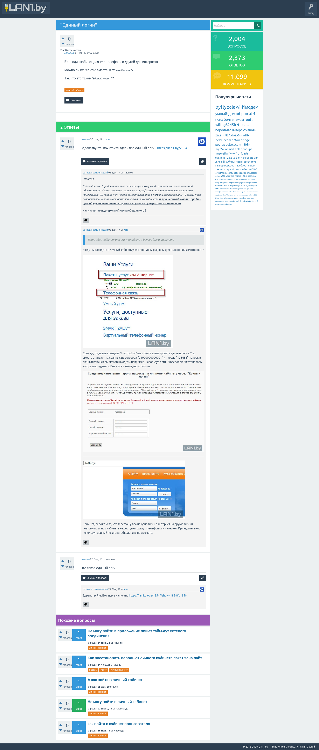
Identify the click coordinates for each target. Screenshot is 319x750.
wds (251, 189)
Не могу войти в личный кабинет (117, 702)
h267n (235, 140)
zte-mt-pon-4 (253, 201)
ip (234, 169)
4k (227, 195)
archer (218, 173)
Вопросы (93, 11)
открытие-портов (222, 179)
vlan (228, 189)
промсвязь (227, 173)
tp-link (236, 157)
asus (239, 179)
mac (108, 139)
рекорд (244, 179)
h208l (244, 176)
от (239, 153)
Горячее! (108, 11)
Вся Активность (62, 11)
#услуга (229, 204)
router (249, 119)
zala (231, 107)
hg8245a (221, 149)
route (217, 195)
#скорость (247, 157)
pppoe (237, 173)
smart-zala (233, 149)
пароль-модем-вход (231, 186)
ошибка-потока (234, 176)
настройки (242, 169)
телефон (252, 173)
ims (245, 192)
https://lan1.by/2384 (172, 148)
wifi (218, 125)
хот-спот (231, 198)
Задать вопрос (144, 11)
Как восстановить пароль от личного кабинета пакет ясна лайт (145, 658)
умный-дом (225, 113)
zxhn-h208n (221, 176)
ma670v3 (252, 169)
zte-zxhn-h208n (252, 195)
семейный (230, 192)
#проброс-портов (245, 165)
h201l (232, 189)
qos (248, 189)
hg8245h (229, 125)
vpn (250, 149)
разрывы (252, 176)
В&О (80, 11)
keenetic (220, 169)
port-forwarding (240, 198)
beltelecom (233, 144)
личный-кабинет (74, 90)
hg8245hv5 (249, 161)
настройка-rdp (251, 183)
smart (218, 165)
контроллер (238, 192)
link (256, 157)
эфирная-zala (223, 157)
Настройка (219, 186)
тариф (229, 169)
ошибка (223, 195)
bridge (245, 140)
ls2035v (242, 186)
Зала (221, 198)
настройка (224, 182)
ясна (219, 119)
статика (223, 189)
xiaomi (239, 161)
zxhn (255, 179)
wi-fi (240, 107)
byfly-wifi (231, 153)
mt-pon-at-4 (245, 114)
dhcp (217, 182)
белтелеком (234, 119)
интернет (254, 192)
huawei (220, 153)
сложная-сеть (220, 204)
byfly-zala (241, 183)
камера (244, 173)
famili (244, 153)
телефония (219, 192)
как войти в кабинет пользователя (119, 724)
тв (225, 192)
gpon (244, 149)
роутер (220, 144)
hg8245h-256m (232, 135)
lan (229, 130)
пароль (93, 670)
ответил (85, 139)
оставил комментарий (95, 172)
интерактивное (240, 189)
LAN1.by (263, 746)
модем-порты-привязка (237, 195)
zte (239, 125)
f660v (217, 189)
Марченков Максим (283, 746)
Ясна (217, 198)
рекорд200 (228, 165)
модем (251, 107)
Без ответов (124, 11)
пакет (104, 670)
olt (247, 201)
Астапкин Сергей (305, 746)
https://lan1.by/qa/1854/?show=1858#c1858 (158, 595)
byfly (221, 107)
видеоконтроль (251, 186)
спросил (69, 53)
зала (246, 125)
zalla (225, 198)
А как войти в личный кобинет (115, 680)
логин (250, 179)
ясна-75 (233, 179)
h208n (246, 144)
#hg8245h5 (233, 183)
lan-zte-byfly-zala (239, 201)
